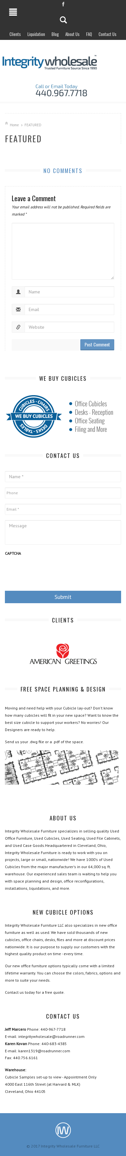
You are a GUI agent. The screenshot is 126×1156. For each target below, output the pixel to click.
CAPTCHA (13, 553)
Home (14, 125)
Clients (15, 34)
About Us (72, 34)
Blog (55, 34)
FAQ (89, 34)
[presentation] (54, 573)
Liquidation (36, 34)
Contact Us (108, 34)
